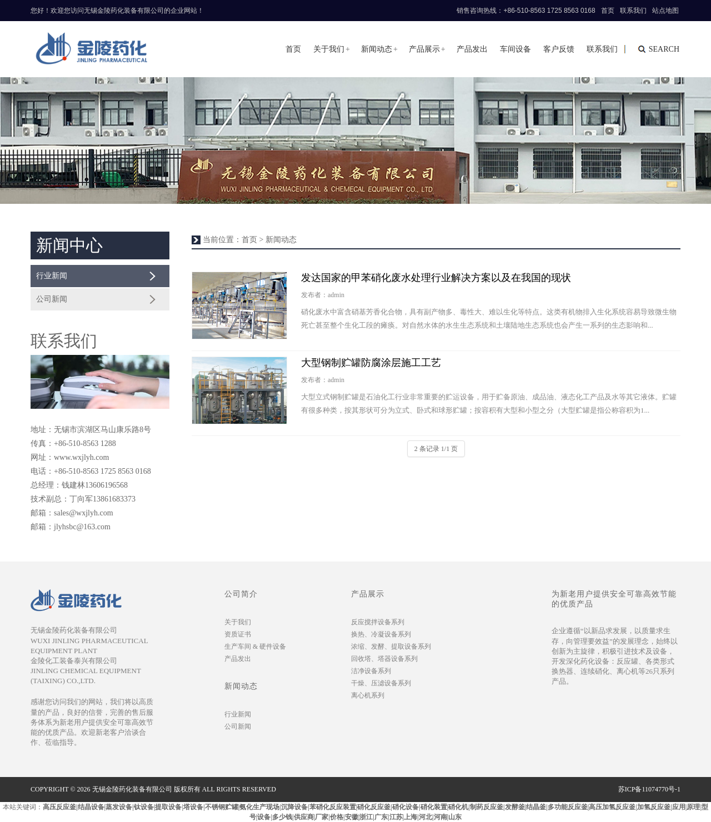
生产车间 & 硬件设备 (255, 646)
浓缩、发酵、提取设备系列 (391, 646)
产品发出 (472, 49)
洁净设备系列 (371, 671)
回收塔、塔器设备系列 (384, 659)
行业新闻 (51, 276)
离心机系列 (367, 695)
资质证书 (237, 634)
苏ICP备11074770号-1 (649, 789)
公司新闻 (51, 299)
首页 (607, 10)
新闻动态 (376, 49)
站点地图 (665, 10)
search (664, 49)
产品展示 (424, 49)
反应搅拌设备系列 (377, 622)
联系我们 (633, 10)
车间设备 (515, 49)
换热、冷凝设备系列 (381, 634)
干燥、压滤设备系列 (381, 683)
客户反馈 (558, 49)
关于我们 (328, 49)
